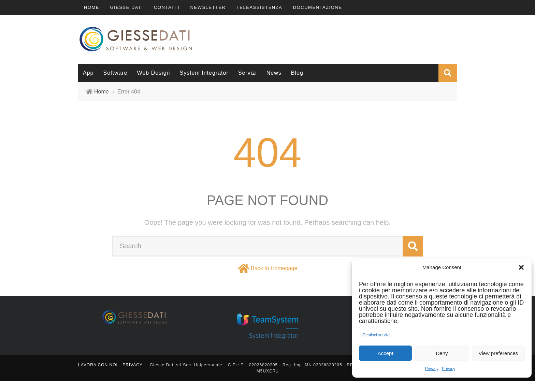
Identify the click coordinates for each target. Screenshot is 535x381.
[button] (521, 267)
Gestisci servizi (376, 335)
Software (115, 73)
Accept (385, 353)
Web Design (153, 73)
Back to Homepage (274, 268)
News (273, 73)
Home (91, 7)
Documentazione (317, 7)
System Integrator (203, 73)
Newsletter (208, 7)
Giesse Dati (126, 7)
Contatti (166, 7)
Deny (442, 353)
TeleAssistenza (259, 7)
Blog (297, 73)
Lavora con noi (98, 365)
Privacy (431, 368)
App (88, 73)
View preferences (498, 353)
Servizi (247, 73)
